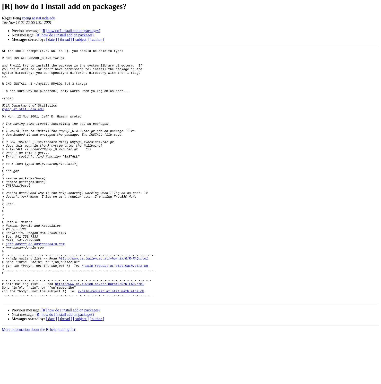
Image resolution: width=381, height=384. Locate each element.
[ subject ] (81, 39)
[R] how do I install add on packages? (71, 31)
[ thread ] (65, 39)
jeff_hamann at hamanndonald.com (35, 283)
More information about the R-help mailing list (38, 380)
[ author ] (97, 39)
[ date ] (51, 39)
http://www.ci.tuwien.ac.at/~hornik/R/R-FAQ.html (103, 300)
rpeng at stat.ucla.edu (38, 18)
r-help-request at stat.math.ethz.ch (115, 309)
